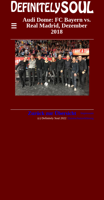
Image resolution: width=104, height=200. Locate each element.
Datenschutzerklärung (81, 118)
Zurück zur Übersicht (52, 113)
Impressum (86, 113)
